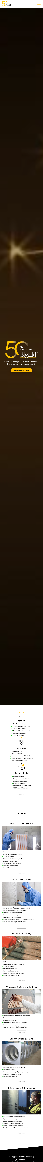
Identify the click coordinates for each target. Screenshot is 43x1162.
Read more (21, 873)
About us (21, 794)
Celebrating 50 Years (21, 370)
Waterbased (24, 788)
